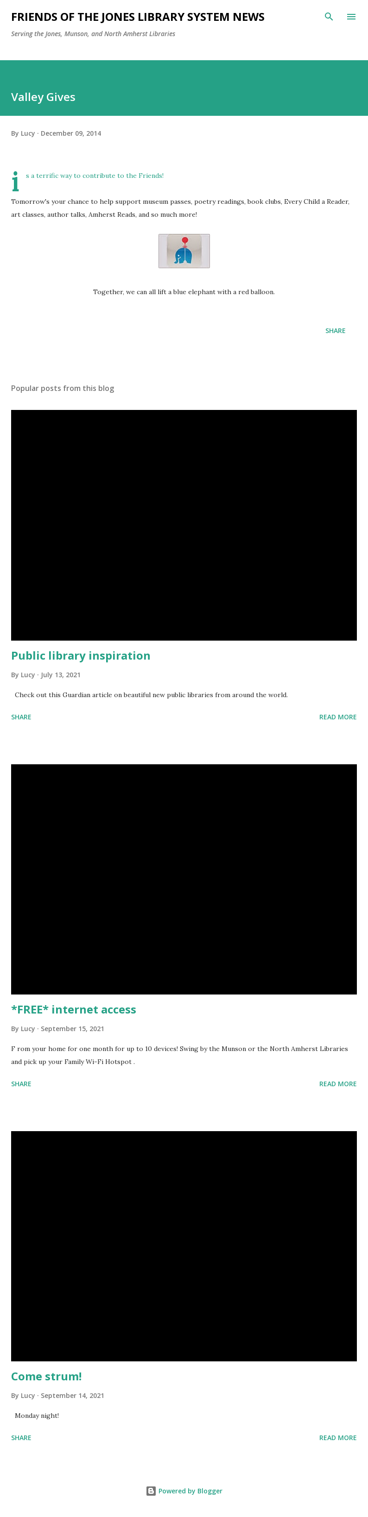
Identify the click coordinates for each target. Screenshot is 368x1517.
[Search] (329, 16)
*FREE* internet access (73, 1009)
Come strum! (46, 1376)
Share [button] (335, 330)
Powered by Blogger (184, 1490)
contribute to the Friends (122, 175)
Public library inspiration (81, 655)
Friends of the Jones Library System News (138, 16)
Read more (338, 716)
